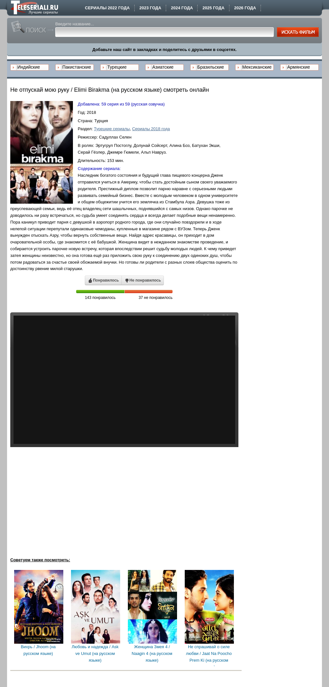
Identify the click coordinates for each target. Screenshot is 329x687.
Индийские (28, 67)
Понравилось (103, 280)
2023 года (150, 7)
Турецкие (117, 67)
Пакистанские (76, 67)
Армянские (298, 67)
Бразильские (210, 67)
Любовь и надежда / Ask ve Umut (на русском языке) (95, 653)
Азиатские (162, 67)
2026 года (245, 7)
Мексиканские (256, 67)
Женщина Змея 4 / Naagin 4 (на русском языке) (152, 653)
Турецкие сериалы (112, 128)
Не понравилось (142, 280)
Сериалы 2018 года (151, 128)
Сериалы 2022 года (107, 7)
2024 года (182, 7)
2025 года (213, 7)
